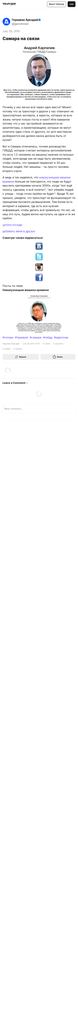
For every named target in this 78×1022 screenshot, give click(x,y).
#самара (35, 337)
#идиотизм (61, 337)
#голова (8, 337)
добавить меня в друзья (19, 231)
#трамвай (21, 337)
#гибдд (47, 337)
